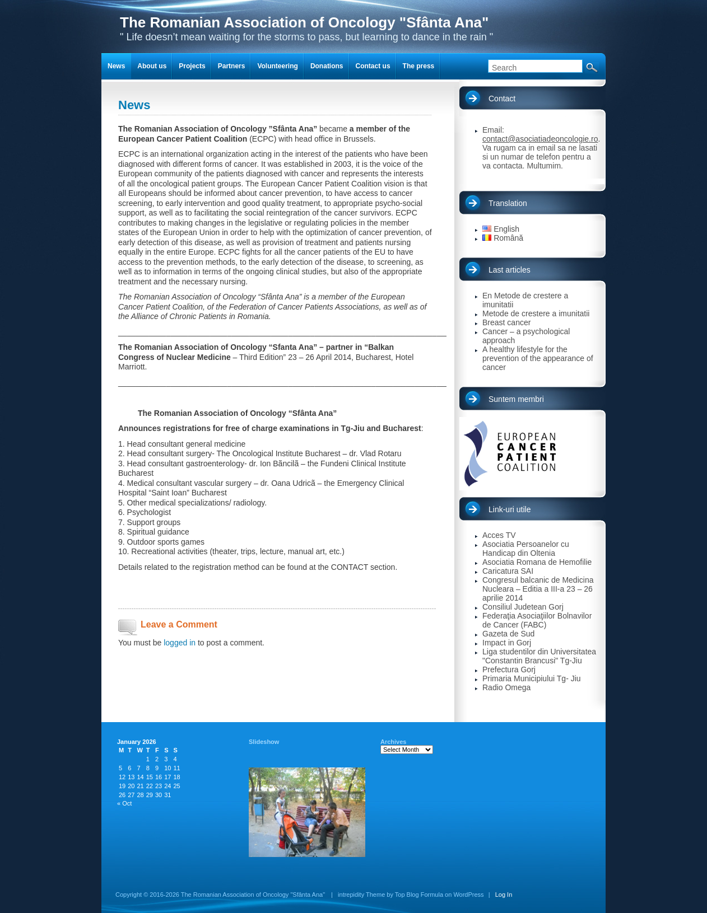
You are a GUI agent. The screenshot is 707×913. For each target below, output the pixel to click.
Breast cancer (506, 322)
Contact (502, 98)
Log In (504, 894)
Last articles (510, 269)
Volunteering (277, 66)
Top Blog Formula (419, 894)
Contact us (373, 66)
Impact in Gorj (506, 642)
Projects (192, 66)
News (116, 66)
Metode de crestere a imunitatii (535, 313)
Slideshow (264, 741)
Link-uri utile (510, 509)
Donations (326, 66)
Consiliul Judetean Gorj (523, 606)
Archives (393, 741)
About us (151, 66)
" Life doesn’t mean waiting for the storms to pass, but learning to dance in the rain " (306, 28)
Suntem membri (516, 399)
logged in (180, 642)
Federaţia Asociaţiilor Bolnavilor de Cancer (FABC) (537, 620)
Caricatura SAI (507, 570)
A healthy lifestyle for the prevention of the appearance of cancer (537, 358)
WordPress (468, 894)
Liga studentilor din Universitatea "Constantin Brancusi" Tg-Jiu (539, 656)
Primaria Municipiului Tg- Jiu (531, 678)
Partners (231, 66)
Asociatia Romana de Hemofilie (537, 562)
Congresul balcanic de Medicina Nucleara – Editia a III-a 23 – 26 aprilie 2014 (537, 588)
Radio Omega (506, 687)
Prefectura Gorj (509, 669)
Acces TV (499, 535)
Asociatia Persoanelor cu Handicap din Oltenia (525, 549)
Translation (508, 203)
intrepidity (351, 894)
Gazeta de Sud (508, 633)
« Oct (124, 803)
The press (419, 66)
